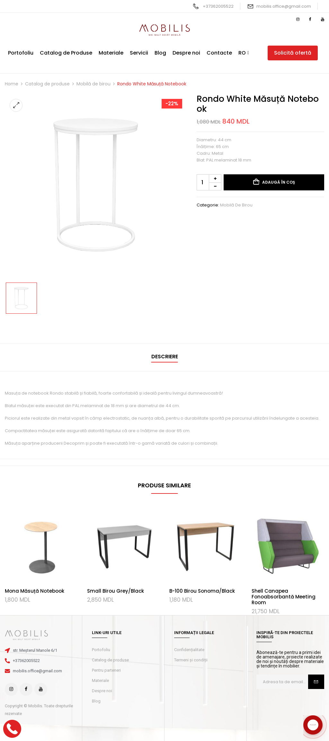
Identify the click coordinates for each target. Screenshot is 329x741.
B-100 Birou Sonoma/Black (202, 591)
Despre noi (102, 690)
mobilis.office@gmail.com (283, 6)
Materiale (100, 680)
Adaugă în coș (278, 182)
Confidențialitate (189, 649)
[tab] (164, 357)
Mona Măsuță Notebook (34, 591)
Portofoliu (101, 649)
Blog (96, 701)
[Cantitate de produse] (209, 182)
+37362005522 (218, 6)
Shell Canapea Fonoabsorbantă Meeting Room (284, 597)
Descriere (164, 356)
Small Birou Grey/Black (115, 591)
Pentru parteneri (106, 670)
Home (11, 84)
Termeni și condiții (191, 660)
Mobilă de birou (93, 84)
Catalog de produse (47, 84)
